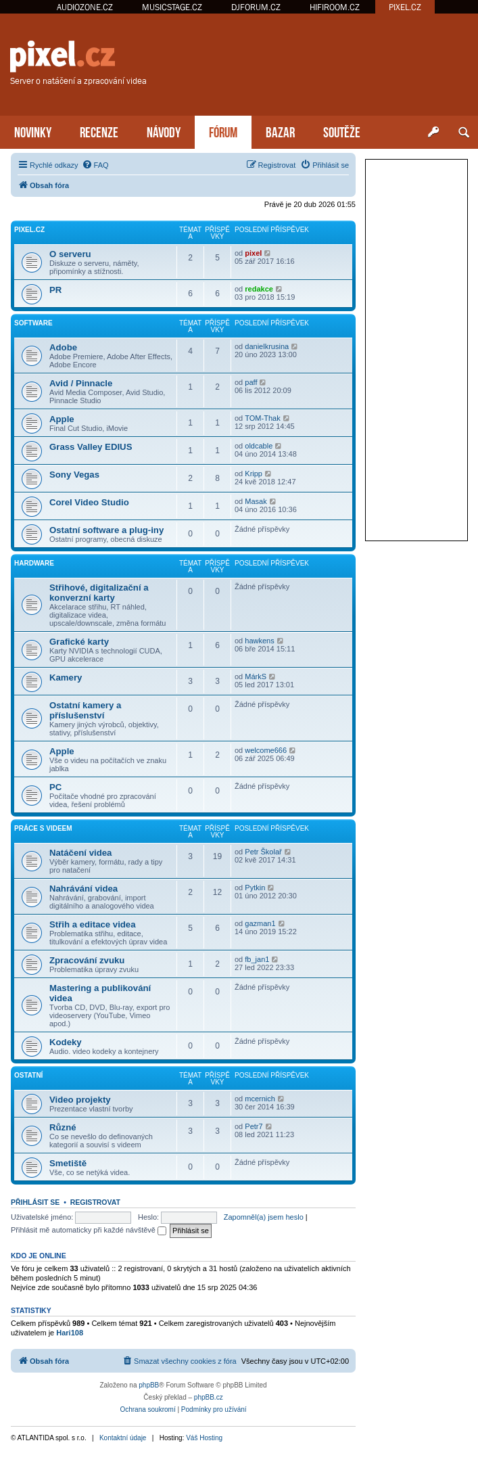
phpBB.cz (208, 1397)
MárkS (255, 676)
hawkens (259, 641)
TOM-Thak (262, 418)
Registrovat (95, 1202)
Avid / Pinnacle (80, 383)
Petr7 (253, 1126)
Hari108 (69, 1333)
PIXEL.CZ (405, 7)
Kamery (65, 677)
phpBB (149, 1385)
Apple (61, 419)
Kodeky (65, 1042)
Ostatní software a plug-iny (106, 530)
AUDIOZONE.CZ (85, 7)
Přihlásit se (35, 1202)
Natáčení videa (80, 853)
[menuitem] (95, 165)
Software (33, 323)
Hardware (34, 563)
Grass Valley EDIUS (90, 447)
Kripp (253, 473)
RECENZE (99, 131)
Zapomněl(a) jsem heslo (264, 1217)
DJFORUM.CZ (256, 7)
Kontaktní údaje (123, 1438)
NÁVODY (164, 131)
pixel (253, 253)
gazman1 (260, 923)
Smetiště (68, 1163)
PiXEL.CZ (29, 229)
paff (251, 382)
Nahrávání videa (83, 888)
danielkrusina (267, 346)
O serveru (70, 254)
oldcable (258, 446)
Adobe (63, 347)
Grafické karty (79, 642)
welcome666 (266, 750)
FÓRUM (223, 131)
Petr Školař (263, 852)
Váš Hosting (204, 1438)
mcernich (260, 1099)
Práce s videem (43, 828)
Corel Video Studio (89, 502)
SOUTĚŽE (341, 131)
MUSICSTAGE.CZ (172, 7)
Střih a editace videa (92, 924)
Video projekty (80, 1100)
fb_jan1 (257, 959)
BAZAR (280, 131)
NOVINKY (32, 131)
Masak (255, 501)
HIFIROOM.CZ (335, 7)
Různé (62, 1127)
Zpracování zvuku (86, 960)
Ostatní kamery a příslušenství (85, 710)
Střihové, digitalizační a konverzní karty (99, 592)
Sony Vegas (74, 474)
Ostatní (28, 1075)
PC (55, 787)
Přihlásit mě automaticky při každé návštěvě (88, 1230)
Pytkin (255, 887)
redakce (259, 289)
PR (55, 290)
